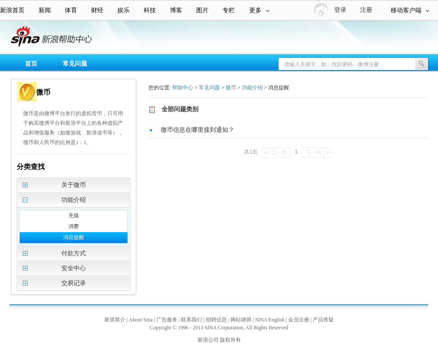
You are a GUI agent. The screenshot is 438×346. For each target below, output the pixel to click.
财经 (97, 10)
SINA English (269, 320)
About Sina (140, 320)
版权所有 (230, 340)
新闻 (45, 10)
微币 (231, 88)
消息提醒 (73, 237)
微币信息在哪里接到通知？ (197, 130)
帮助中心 (182, 88)
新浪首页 (12, 10)
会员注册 (298, 320)
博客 (176, 10)
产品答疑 (323, 320)
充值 (73, 215)
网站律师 (240, 320)
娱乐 (123, 10)
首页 (31, 63)
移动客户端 (410, 10)
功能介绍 (252, 88)
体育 (71, 10)
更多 (259, 10)
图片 (202, 10)
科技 (150, 10)
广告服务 (166, 320)
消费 (73, 226)
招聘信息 (216, 320)
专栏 (229, 10)
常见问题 (75, 63)
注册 (366, 10)
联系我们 (191, 320)
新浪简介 (114, 320)
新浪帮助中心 (41, 38)
